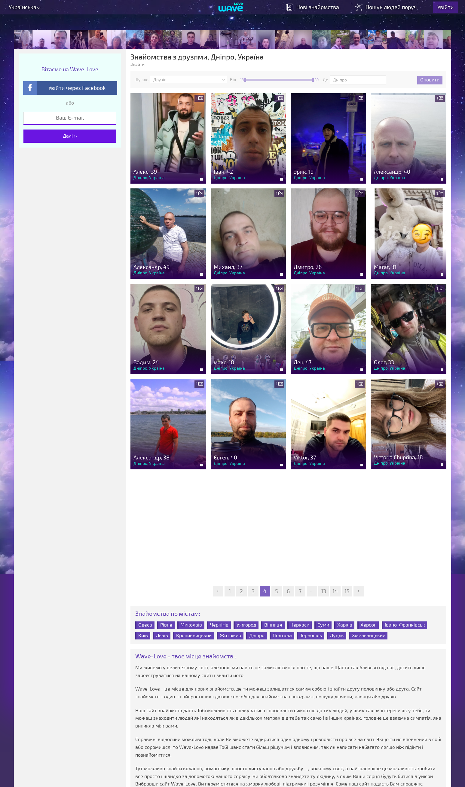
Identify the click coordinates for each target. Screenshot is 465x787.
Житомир (230, 635)
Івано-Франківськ (405, 625)
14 (335, 591)
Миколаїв (191, 625)
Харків (344, 625)
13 (323, 591)
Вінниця (273, 625)
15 (347, 591)
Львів (162, 635)
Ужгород (246, 625)
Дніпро (257, 635)
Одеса (145, 625)
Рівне (166, 625)
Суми (323, 625)
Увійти (449, 9)
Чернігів (219, 625)
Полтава (282, 635)
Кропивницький (194, 635)
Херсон (368, 625)
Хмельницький (368, 635)
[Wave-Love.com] (230, 9)
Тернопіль (311, 635)
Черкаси (299, 625)
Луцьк (337, 635)
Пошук (390, 9)
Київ (143, 635)
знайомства (315, 9)
